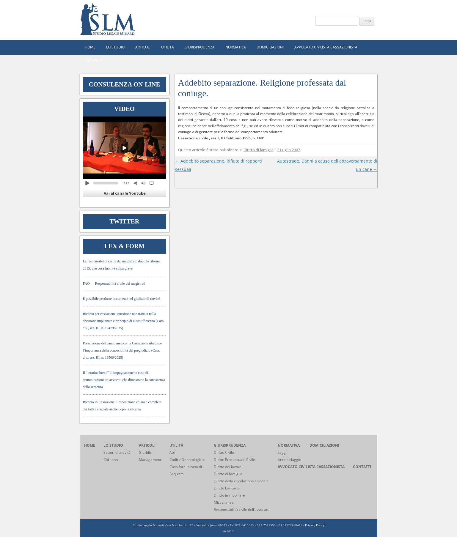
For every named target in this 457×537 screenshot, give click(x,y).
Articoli (142, 47)
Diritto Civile (224, 452)
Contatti (93, 60)
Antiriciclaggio (289, 459)
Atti (172, 452)
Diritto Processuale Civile (234, 459)
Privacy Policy (314, 525)
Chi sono (110, 459)
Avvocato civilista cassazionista (325, 47)
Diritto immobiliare (229, 495)
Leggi (282, 452)
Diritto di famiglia (259, 149)
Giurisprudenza (200, 47)
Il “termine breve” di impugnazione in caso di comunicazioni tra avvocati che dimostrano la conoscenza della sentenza (124, 380)
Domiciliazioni (270, 47)
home (90, 47)
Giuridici (146, 452)
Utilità (167, 47)
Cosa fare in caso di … (187, 466)
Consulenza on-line (124, 84)
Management (150, 459)
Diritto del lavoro (227, 466)
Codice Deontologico (186, 459)
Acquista (176, 473)
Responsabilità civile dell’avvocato (241, 509)
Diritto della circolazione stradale (241, 481)
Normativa (235, 47)
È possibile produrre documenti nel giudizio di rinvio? (121, 299)
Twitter (124, 221)
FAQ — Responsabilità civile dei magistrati (114, 283)
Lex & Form (124, 246)
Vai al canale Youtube (124, 193)
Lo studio (115, 47)
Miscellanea (224, 502)
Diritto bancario (227, 488)
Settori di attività (117, 452)
